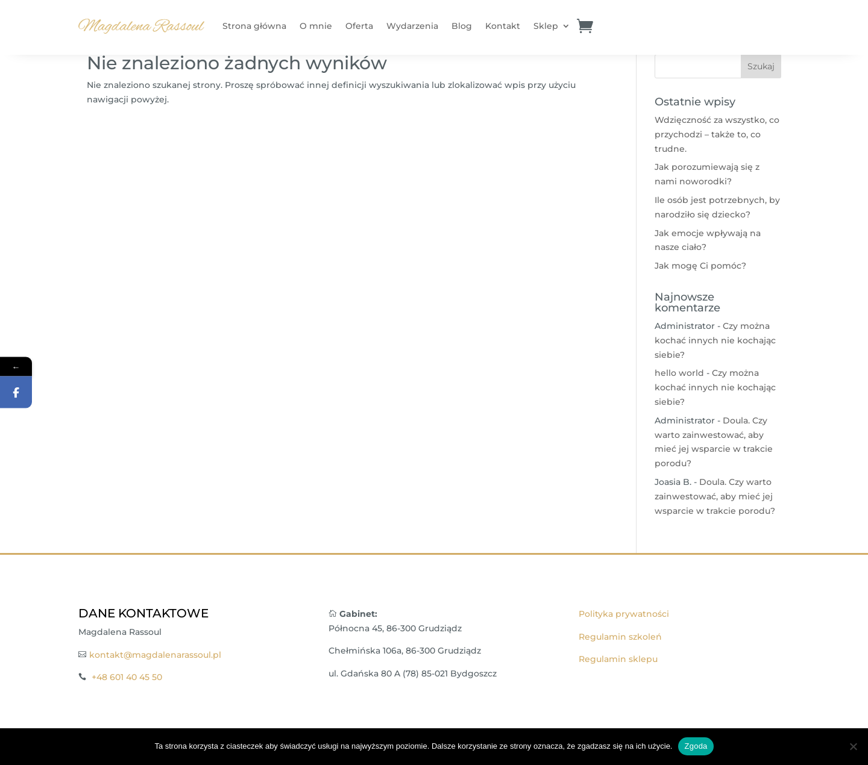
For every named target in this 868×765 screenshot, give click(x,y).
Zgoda (695, 746)
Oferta (359, 25)
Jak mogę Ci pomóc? (700, 265)
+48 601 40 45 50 (127, 677)
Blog (461, 25)
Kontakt (502, 25)
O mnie (316, 25)
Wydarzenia (412, 25)
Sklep (545, 25)
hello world (679, 372)
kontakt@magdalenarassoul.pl (155, 654)
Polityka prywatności (624, 613)
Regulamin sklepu (618, 659)
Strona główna (254, 25)
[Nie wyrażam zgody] (853, 746)
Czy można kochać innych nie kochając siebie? (715, 340)
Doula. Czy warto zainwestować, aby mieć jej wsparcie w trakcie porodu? (715, 496)
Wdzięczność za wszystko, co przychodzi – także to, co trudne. (717, 134)
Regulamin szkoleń (620, 636)
